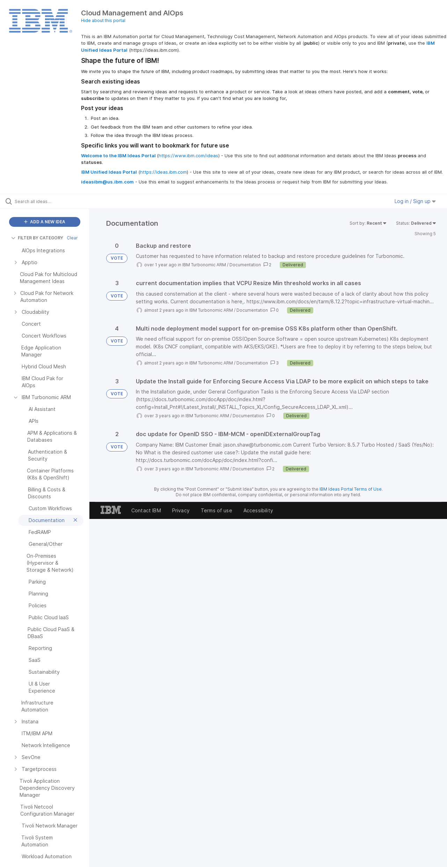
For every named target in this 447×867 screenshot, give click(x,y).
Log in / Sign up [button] (415, 201)
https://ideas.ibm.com (163, 172)
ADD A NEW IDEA (44, 221)
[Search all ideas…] (53, 201)
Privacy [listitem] (181, 510)
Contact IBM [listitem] (146, 510)
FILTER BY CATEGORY (37, 237)
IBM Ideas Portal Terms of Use (351, 489)
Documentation (245, 264)
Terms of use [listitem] (216, 510)
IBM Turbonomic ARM (204, 264)
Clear (72, 237)
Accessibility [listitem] (258, 510)
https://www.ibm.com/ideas (188, 155)
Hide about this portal (103, 20)
